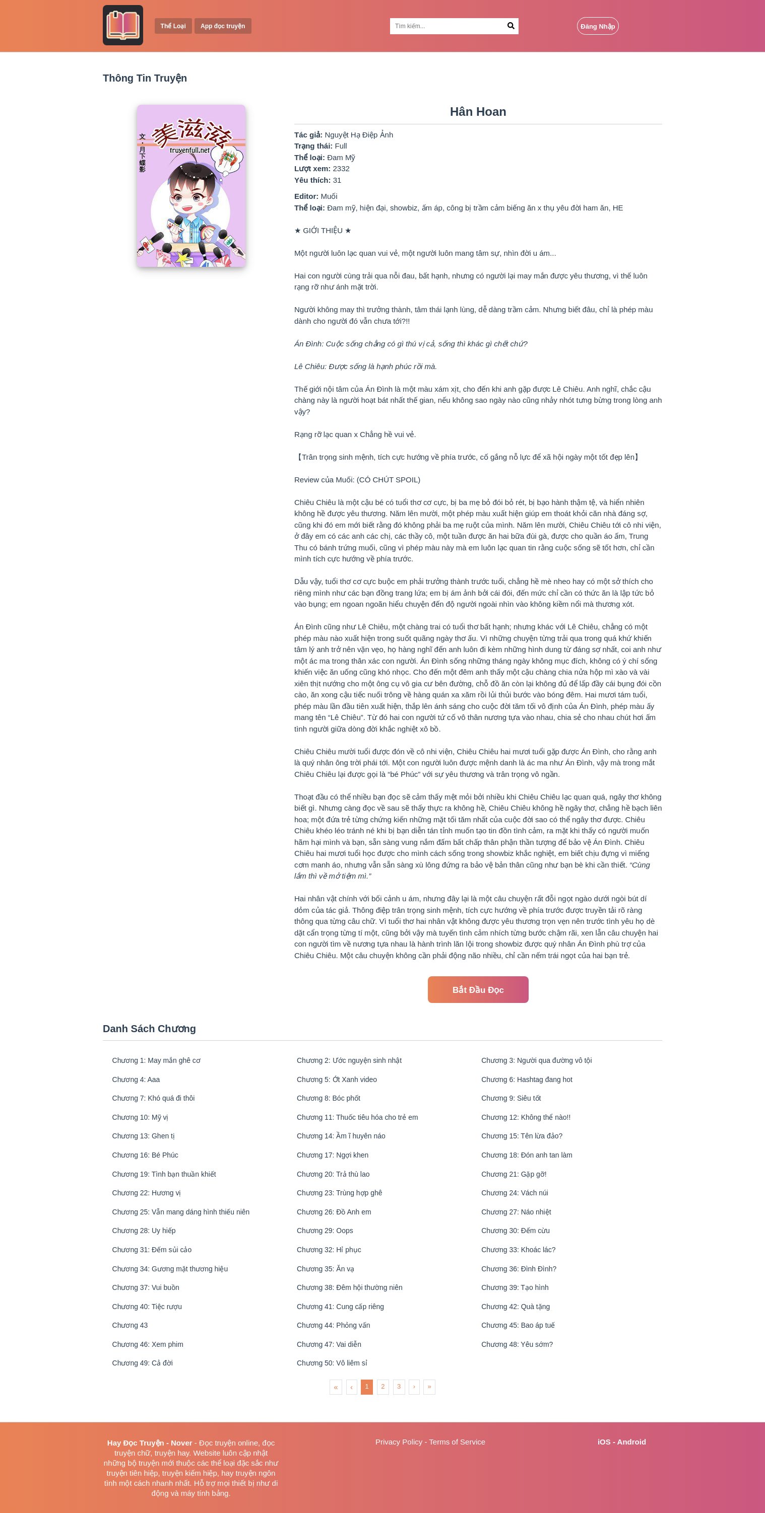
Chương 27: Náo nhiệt (519, 1222)
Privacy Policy (398, 1441)
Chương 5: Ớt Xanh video (340, 1081)
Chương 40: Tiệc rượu (150, 1323)
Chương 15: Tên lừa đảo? (525, 1141)
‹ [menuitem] (351, 1407)
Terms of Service (457, 1441)
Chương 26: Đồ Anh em (337, 1222)
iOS (604, 1441)
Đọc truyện (217, 1442)
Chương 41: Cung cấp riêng (344, 1323)
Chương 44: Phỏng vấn (336, 1343)
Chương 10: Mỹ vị (143, 1121)
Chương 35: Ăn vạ (328, 1282)
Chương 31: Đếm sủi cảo (155, 1262)
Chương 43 (132, 1343)
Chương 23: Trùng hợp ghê (343, 1202)
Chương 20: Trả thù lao (336, 1182)
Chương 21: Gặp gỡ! (517, 1182)
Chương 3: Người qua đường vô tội (541, 1061)
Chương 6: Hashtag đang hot (531, 1081)
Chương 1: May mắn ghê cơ (160, 1061)
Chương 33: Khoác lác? (522, 1262)
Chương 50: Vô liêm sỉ (335, 1383)
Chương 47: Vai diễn (331, 1363)
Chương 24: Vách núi (518, 1202)
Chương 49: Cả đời (145, 1383)
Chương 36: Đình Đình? (522, 1282)
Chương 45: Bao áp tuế (521, 1343)
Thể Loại (174, 26)
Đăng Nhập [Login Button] (598, 26)
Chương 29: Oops (327, 1242)
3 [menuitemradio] (399, 1407)
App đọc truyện (227, 26)
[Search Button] (511, 26)
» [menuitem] (429, 1407)
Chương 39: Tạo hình (518, 1303)
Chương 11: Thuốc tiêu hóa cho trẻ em (362, 1121)
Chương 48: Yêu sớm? (520, 1363)
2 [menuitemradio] (383, 1407)
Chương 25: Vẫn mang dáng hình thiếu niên (186, 1222)
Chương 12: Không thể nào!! (530, 1121)
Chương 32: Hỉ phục (331, 1262)
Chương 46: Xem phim (151, 1363)
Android (632, 1441)
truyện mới (156, 1463)
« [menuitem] (336, 1407)
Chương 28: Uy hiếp (147, 1242)
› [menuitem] (414, 1407)
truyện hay (172, 1453)
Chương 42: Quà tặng (518, 1323)
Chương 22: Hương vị (149, 1202)
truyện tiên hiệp (132, 1473)
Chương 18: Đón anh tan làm (531, 1162)
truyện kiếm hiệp (189, 1473)
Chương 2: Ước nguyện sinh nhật (353, 1061)
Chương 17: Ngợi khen (335, 1162)
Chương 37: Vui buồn (149, 1303)
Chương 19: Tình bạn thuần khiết (168, 1182)
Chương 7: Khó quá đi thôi (157, 1101)
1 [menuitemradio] (367, 1407)
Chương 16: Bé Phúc (148, 1162)
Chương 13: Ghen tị (146, 1141)
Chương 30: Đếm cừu (518, 1242)
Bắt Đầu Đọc (478, 990)
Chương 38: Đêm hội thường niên (354, 1303)
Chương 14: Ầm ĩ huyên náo (345, 1141)
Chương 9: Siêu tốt (514, 1101)
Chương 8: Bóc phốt (331, 1101)
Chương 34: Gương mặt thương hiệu (174, 1282)
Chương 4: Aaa (138, 1081)
